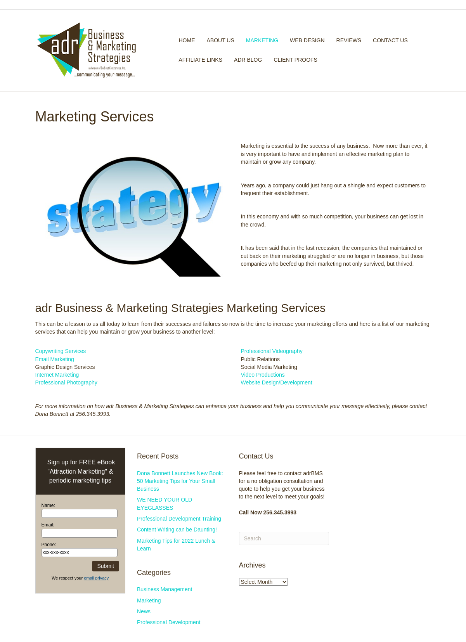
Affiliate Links (201, 60)
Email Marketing (54, 359)
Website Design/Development (276, 382)
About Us (220, 40)
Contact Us (390, 40)
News (144, 611)
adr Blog (248, 60)
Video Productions (263, 375)
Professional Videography (272, 351)
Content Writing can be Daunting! (177, 529)
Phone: (49, 544)
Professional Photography (66, 382)
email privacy (96, 578)
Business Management (164, 589)
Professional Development (168, 622)
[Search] (428, 50)
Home (187, 40)
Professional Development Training (179, 519)
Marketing (262, 40)
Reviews (349, 40)
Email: (48, 525)
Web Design (307, 40)
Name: (48, 505)
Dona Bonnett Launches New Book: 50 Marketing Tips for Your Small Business (180, 481)
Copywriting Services (60, 351)
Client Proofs (295, 60)
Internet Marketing (57, 375)
